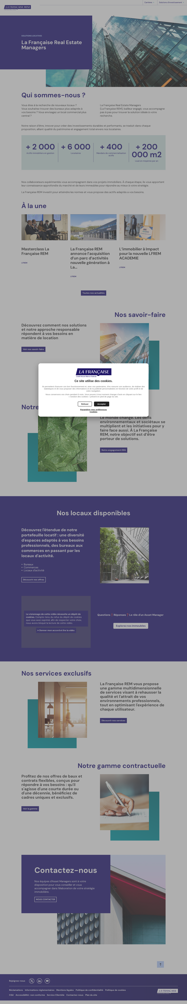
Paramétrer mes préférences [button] (93, 409)
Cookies (93, 412)
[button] (101, 404)
